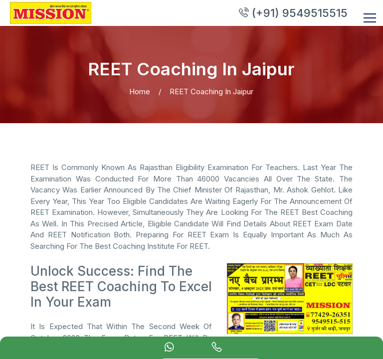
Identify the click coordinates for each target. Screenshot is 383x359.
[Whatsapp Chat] (169, 349)
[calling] (216, 349)
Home (139, 91)
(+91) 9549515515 (293, 12)
